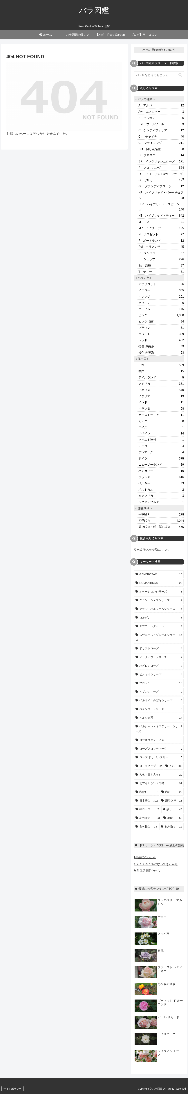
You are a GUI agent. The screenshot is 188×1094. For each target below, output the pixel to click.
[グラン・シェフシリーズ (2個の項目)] (158, 600)
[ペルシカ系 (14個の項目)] (158, 717)
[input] (159, 75)
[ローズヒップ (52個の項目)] (148, 766)
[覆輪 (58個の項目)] (172, 818)
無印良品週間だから (147, 870)
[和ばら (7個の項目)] (146, 792)
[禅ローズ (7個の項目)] (147, 809)
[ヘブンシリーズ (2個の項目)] (158, 691)
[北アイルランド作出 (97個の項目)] (158, 783)
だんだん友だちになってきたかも (156, 864)
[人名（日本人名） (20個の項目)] (158, 774)
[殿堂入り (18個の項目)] (171, 800)
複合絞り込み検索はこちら (151, 549)
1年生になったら (145, 857)
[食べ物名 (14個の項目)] (146, 826)
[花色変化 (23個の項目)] (147, 818)
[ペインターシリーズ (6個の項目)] (158, 709)
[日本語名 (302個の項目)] (146, 800)
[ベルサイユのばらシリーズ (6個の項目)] (158, 700)
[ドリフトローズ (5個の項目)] (158, 648)
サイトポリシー (12, 1088)
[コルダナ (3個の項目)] (158, 617)
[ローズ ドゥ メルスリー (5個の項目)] (158, 757)
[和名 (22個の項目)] (172, 792)
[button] (180, 75)
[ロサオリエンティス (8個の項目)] (158, 740)
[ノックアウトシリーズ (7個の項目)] (158, 657)
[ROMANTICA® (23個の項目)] (158, 583)
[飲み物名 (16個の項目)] (171, 826)
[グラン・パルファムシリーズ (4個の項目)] (158, 609)
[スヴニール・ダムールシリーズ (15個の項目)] (158, 637)
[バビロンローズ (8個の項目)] (158, 665)
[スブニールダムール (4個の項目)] (158, 626)
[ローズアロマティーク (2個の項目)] (158, 748)
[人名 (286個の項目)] (173, 766)
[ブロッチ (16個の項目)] (158, 683)
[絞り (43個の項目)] (172, 809)
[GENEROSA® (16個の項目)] (158, 574)
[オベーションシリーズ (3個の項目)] (158, 591)
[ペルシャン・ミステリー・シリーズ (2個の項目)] (158, 729)
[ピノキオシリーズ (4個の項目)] (158, 674)
